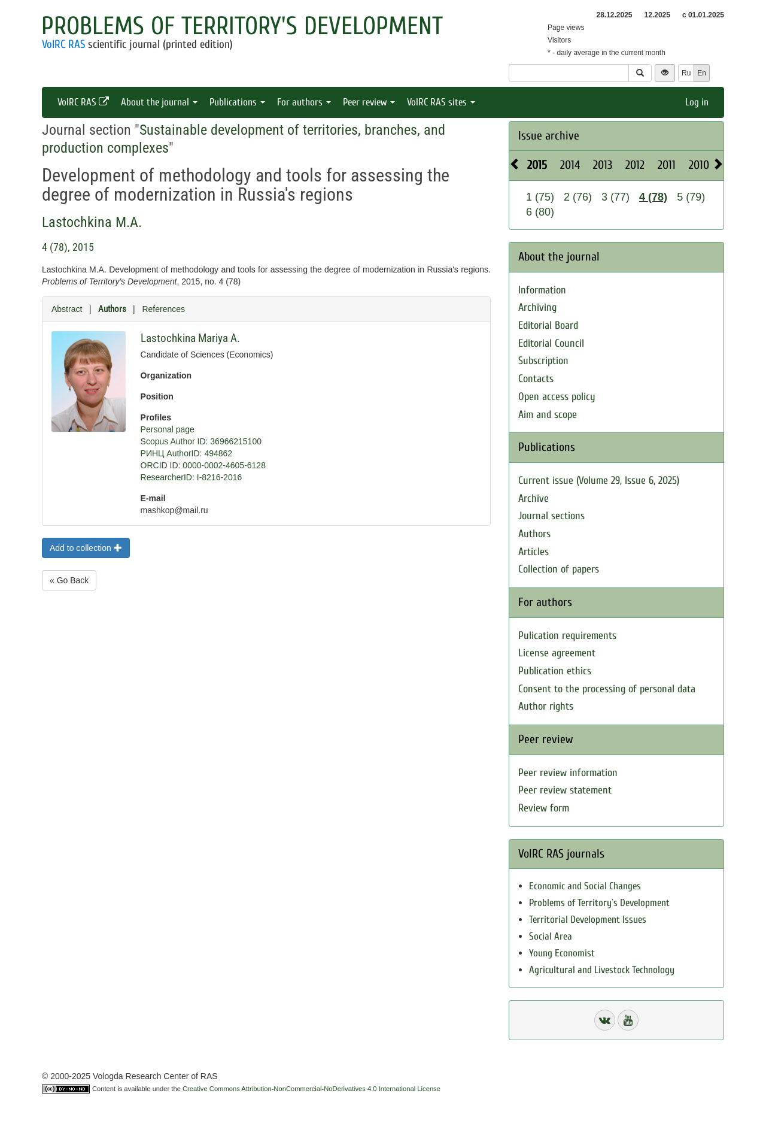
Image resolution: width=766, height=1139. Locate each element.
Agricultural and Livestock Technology (601, 970)
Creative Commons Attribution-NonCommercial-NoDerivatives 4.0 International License (311, 1088)
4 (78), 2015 (68, 247)
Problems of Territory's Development (242, 26)
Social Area (550, 936)
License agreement (556, 653)
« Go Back (69, 580)
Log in (697, 102)
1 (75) (540, 197)
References (163, 309)
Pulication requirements (567, 635)
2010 (699, 165)
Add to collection (86, 548)
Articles (533, 552)
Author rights (545, 706)
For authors (304, 102)
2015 (537, 165)
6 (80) (540, 212)
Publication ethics (554, 671)
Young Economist (562, 953)
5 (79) (691, 197)
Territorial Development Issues (587, 919)
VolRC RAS (63, 44)
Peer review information (568, 773)
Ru (686, 73)
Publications (237, 102)
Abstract (66, 309)
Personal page (167, 429)
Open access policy (556, 396)
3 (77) (615, 197)
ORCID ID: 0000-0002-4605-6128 (203, 465)
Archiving (537, 307)
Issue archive (548, 136)
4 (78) (653, 197)
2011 (667, 165)
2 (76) (578, 197)
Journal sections (551, 516)
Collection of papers (558, 569)
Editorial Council (551, 343)
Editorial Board (548, 325)
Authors (112, 309)
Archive (533, 498)
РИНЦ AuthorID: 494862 (187, 453)
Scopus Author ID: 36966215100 (201, 441)
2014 (570, 165)
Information (542, 290)
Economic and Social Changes (585, 886)
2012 (635, 165)
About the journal (159, 102)
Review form (543, 808)
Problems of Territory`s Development (599, 902)
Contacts (536, 378)
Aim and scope (547, 414)
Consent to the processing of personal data (606, 689)
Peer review (369, 102)
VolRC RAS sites (441, 102)
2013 (602, 165)
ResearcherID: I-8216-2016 (191, 477)
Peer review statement (565, 790)
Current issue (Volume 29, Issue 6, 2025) (598, 480)
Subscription (543, 361)
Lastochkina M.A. (92, 222)
